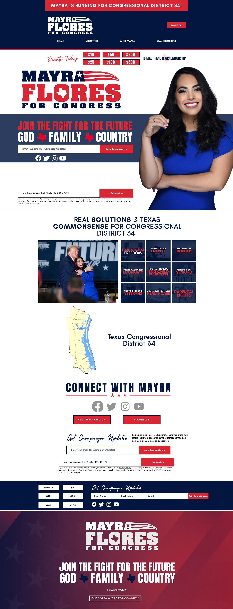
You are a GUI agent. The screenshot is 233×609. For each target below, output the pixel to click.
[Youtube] (63, 158)
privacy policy (84, 199)
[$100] (111, 62)
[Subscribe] (116, 193)
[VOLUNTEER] (142, 419)
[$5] (73, 487)
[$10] (91, 54)
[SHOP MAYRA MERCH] (92, 419)
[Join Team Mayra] (116, 149)
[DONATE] (176, 25)
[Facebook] (38, 158)
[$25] (91, 62)
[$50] (111, 54)
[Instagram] (55, 158)
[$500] (131, 62)
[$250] (131, 54)
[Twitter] (46, 158)
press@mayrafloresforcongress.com (168, 438)
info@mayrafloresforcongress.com (170, 435)
